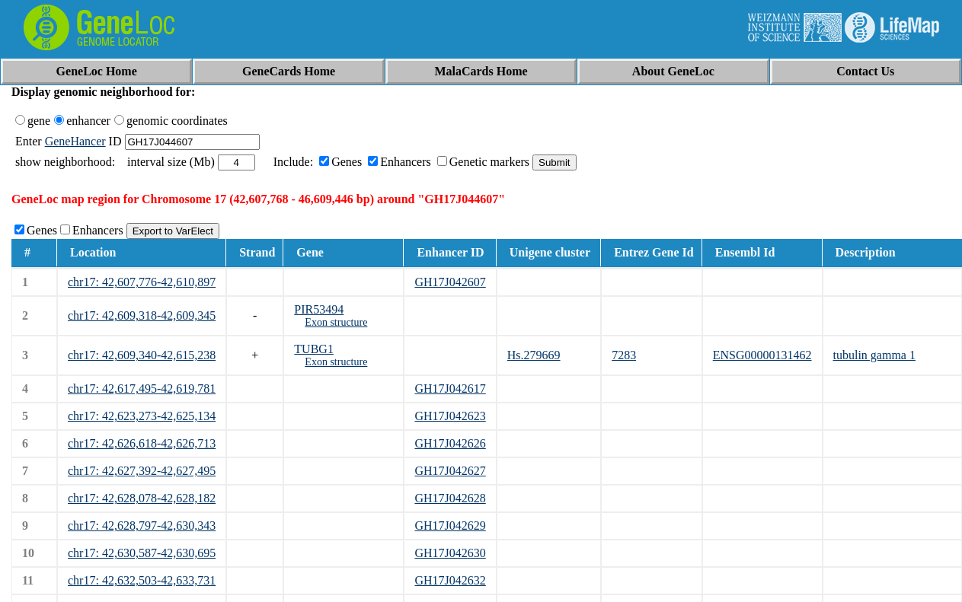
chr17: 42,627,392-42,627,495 (142, 470)
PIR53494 (319, 309)
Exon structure (336, 322)
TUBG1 (314, 348)
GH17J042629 (449, 525)
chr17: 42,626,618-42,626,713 (142, 443)
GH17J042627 (449, 470)
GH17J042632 (449, 580)
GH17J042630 (449, 552)
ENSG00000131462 (762, 355)
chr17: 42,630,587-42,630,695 (142, 552)
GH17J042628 (449, 498)
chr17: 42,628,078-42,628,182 (142, 498)
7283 (624, 355)
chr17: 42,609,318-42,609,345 (142, 315)
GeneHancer (75, 141)
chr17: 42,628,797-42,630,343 (142, 525)
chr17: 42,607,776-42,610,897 (142, 282)
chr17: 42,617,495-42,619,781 (142, 388)
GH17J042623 (449, 415)
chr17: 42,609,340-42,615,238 (142, 355)
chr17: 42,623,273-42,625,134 (142, 415)
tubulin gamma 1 (874, 355)
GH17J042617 (449, 388)
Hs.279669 (534, 355)
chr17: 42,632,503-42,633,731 (142, 580)
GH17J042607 (449, 282)
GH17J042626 (449, 443)
